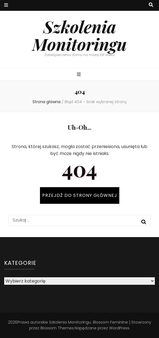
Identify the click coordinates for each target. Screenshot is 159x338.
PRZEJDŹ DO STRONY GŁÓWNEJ (79, 195)
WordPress (119, 328)
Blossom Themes (57, 328)
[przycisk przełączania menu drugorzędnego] (6, 5)
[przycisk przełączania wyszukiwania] (151, 5)
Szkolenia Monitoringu (79, 35)
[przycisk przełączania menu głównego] (79, 74)
